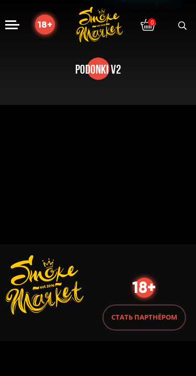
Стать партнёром (144, 317)
